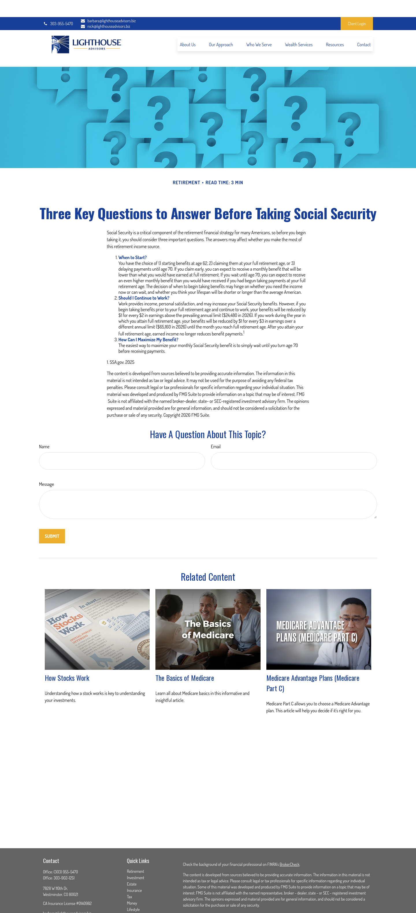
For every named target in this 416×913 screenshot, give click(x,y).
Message (46, 459)
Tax (129, 871)
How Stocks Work (67, 652)
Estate (131, 858)
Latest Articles (137, 890)
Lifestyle (133, 883)
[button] (187, 27)
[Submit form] (52, 510)
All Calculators (137, 903)
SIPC (212, 906)
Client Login (357, 6)
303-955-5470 (58, 6)
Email (216, 421)
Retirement (135, 845)
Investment (135, 852)
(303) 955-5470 (66, 846)
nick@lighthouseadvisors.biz (105, 9)
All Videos (134, 896)
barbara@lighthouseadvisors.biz (105, 3)
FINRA (202, 906)
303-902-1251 (64, 852)
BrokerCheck (289, 838)
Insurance (134, 864)
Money (132, 877)
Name (44, 421)
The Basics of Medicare (184, 652)
